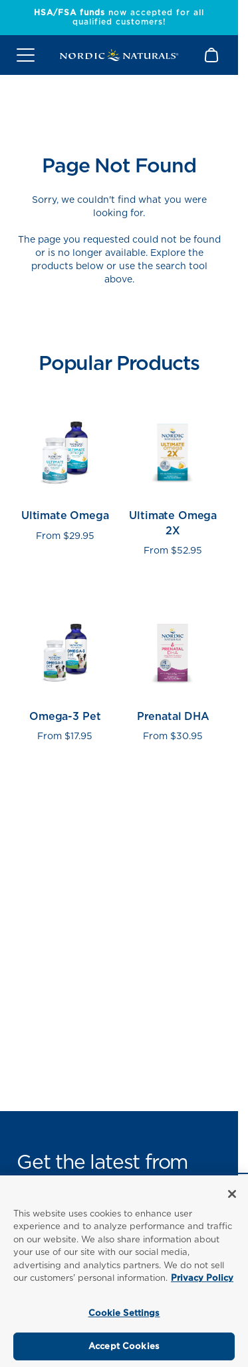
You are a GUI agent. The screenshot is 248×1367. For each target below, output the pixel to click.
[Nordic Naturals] (119, 55)
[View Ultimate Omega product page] (65, 475)
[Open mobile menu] (25, 55)
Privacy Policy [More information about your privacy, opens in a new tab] (202, 1278)
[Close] (232, 1194)
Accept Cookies (124, 1346)
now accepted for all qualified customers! (119, 17)
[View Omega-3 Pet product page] (65, 668)
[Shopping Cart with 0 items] (212, 55)
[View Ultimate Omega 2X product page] (173, 475)
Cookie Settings (124, 1313)
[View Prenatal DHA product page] (173, 668)
